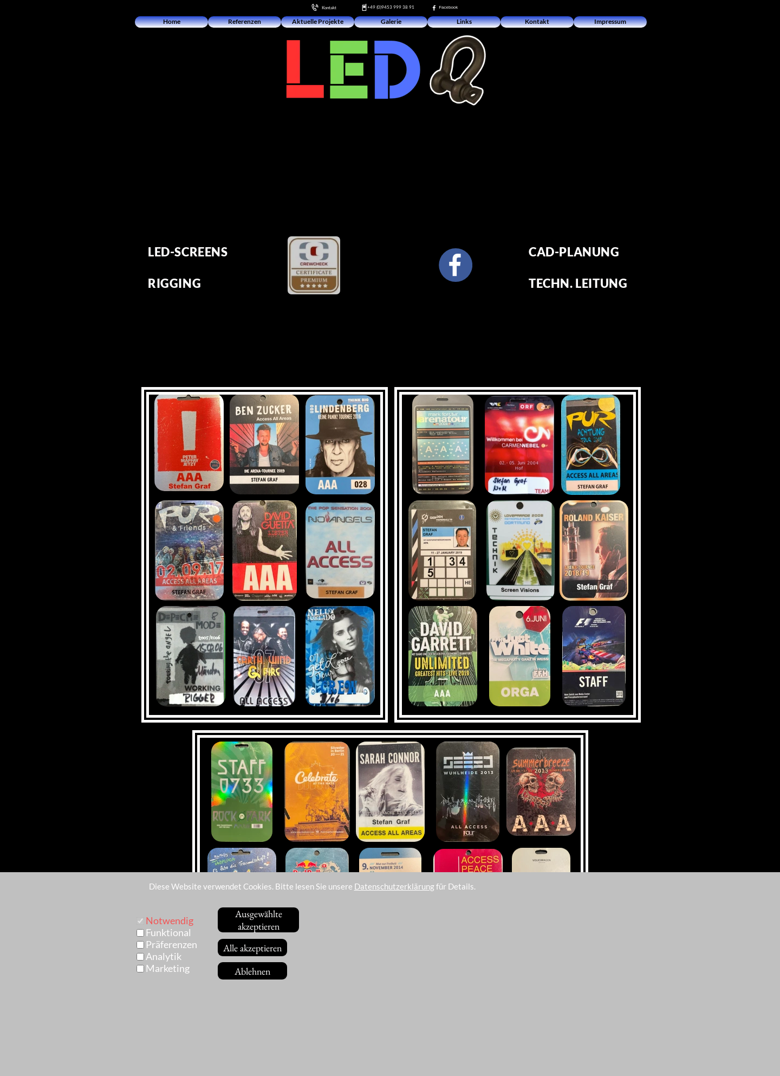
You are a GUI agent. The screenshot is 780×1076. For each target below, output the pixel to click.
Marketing (168, 968)
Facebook (447, 7)
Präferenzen (171, 944)
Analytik (163, 956)
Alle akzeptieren (252, 948)
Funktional (168, 932)
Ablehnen (252, 971)
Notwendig (169, 920)
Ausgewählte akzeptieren (258, 919)
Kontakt (326, 7)
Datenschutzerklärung (394, 886)
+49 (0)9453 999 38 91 (390, 7)
